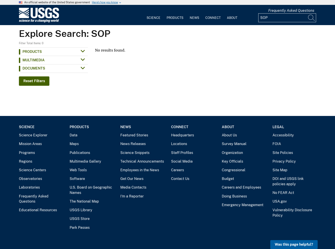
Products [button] (32, 52)
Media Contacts (133, 187)
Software (77, 179)
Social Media (182, 161)
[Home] (39, 21)
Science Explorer (33, 135)
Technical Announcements (142, 161)
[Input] (287, 17)
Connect (213, 18)
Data (73, 135)
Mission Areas (30, 144)
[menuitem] (153, 15)
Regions (25, 161)
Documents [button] (33, 68)
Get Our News (131, 179)
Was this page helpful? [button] (294, 244)
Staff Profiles (182, 153)
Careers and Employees (241, 187)
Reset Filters (34, 81)
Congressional (233, 170)
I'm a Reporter (132, 196)
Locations (179, 144)
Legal (278, 127)
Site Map (279, 170)
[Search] (311, 17)
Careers (177, 170)
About (232, 18)
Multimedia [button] (33, 60)
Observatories (30, 179)
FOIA (276, 144)
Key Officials (232, 161)
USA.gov (279, 201)
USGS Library (81, 210)
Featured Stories (134, 135)
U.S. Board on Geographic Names (91, 190)
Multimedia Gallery (85, 161)
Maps (74, 144)
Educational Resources (38, 210)
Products (175, 18)
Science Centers (32, 170)
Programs (27, 153)
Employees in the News (139, 170)
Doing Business (234, 196)
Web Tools (78, 170)
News (194, 18)
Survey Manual (234, 144)
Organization (232, 153)
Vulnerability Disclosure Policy (292, 212)
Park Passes (80, 227)
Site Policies (282, 153)
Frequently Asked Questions (291, 10)
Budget (228, 179)
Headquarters (182, 135)
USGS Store (80, 219)
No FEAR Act (283, 193)
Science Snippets (134, 153)
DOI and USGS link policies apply (288, 181)
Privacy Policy (284, 161)
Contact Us (180, 179)
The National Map (84, 201)
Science (153, 18)
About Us (229, 135)
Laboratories (29, 187)
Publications (80, 153)
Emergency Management (242, 205)
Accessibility (283, 135)
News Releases (133, 144)
